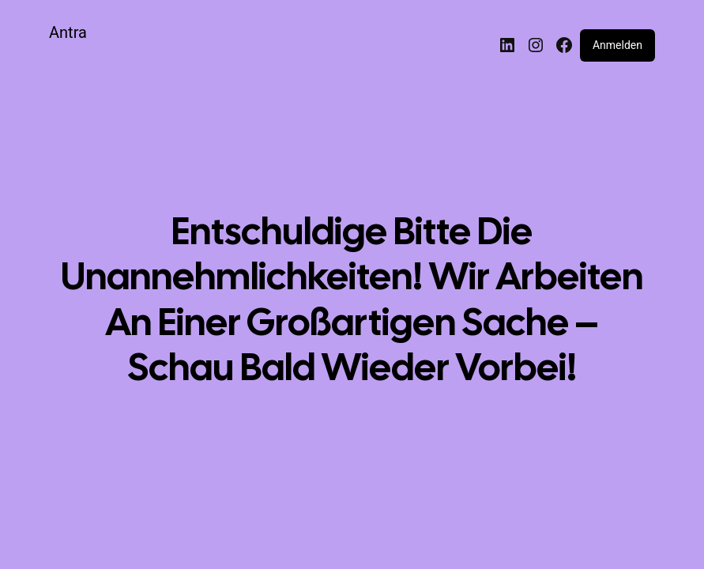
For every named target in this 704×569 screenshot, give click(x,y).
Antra (68, 32)
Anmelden (617, 45)
